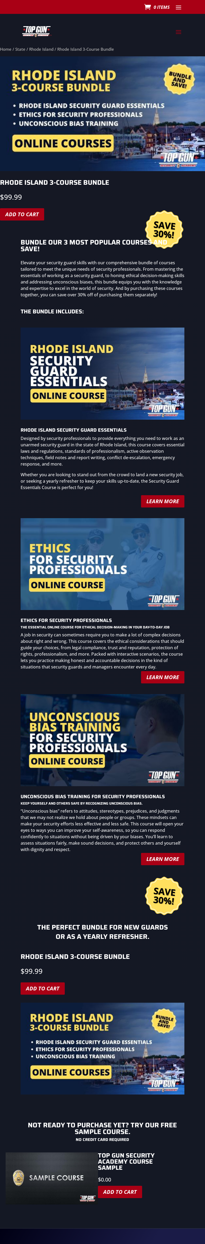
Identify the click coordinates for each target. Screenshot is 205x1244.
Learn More (162, 483)
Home (6, 49)
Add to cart (42, 932)
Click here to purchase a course (102, 1212)
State (20, 49)
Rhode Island (41, 49)
